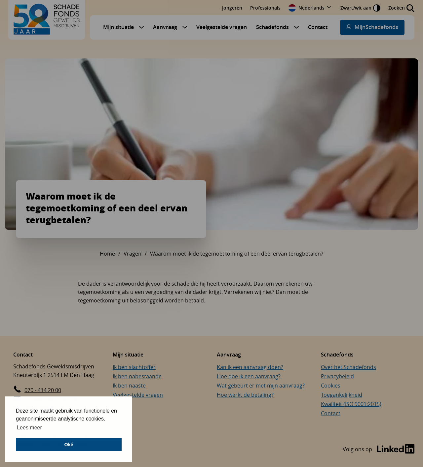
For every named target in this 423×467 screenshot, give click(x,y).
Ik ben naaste (129, 385)
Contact (317, 27)
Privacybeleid (337, 376)
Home (107, 253)
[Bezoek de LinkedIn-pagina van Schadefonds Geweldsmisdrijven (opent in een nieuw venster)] (379, 449)
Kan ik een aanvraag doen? (250, 367)
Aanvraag (165, 27)
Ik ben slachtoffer (134, 367)
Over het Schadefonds (348, 367)
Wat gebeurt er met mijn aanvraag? (261, 385)
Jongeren (232, 8)
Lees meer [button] (29, 427)
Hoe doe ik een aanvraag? (249, 376)
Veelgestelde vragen (221, 27)
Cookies (330, 385)
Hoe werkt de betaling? (245, 394)
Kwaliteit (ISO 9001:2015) (351, 404)
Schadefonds (272, 27)
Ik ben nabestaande (137, 376)
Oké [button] (68, 444)
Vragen (132, 253)
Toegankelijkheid (341, 394)
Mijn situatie (118, 27)
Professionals (265, 8)
